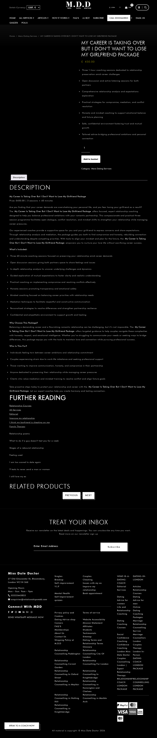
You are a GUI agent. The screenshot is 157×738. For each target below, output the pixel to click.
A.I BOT (86, 18)
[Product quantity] (85, 147)
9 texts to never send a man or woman (29, 469)
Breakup (59, 580)
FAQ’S (76, 18)
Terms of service (91, 613)
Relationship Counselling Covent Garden (65, 664)
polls (25, 23)
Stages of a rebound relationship (26, 448)
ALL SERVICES (26, 18)
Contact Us (60, 637)
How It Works (60, 18)
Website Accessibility (94, 620)
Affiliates (87, 627)
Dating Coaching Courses (122, 624)
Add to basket (91, 159)
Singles (58, 576)
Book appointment (92, 594)
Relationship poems (19, 433)
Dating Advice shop (65, 620)
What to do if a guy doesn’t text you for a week (34, 441)
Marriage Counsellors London (139, 638)
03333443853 (17, 596)
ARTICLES (43, 18)
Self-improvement (64, 583)
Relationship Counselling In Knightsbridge (91, 674)
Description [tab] (19, 177)
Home (12, 18)
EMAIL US (140, 18)
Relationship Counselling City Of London (93, 654)
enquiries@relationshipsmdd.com (27, 600)
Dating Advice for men (138, 600)
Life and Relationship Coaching (123, 610)
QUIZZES (13, 23)
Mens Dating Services (27, 36)
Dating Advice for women (122, 600)
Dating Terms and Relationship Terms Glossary (93, 643)
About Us (59, 633)
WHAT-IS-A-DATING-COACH (123, 580)
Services (121, 590)
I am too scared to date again (25, 462)
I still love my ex (17, 476)
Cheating (88, 580)
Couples (87, 576)
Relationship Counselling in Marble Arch (95, 698)
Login (107, 7)
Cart (127, 7)
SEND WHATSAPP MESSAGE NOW (26, 618)
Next (89, 495)
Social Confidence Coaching (123, 638)
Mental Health (62, 594)
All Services (15, 410)
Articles (137, 587)
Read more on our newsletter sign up (78, 534)
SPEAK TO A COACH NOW (21, 725)
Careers (59, 623)
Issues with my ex (92, 583)
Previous (71, 495)
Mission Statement (93, 623)
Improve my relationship (22, 418)
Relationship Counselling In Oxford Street (66, 674)
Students (87, 630)
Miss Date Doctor (90, 731)
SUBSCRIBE (98, 18)
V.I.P (57, 587)
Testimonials (89, 633)
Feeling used (16, 455)
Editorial (13, 414)
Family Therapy (17, 426)
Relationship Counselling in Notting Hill (67, 698)
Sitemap (87, 637)
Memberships (62, 630)
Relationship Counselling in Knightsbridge (62, 708)
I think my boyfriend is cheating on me (29, 422)
